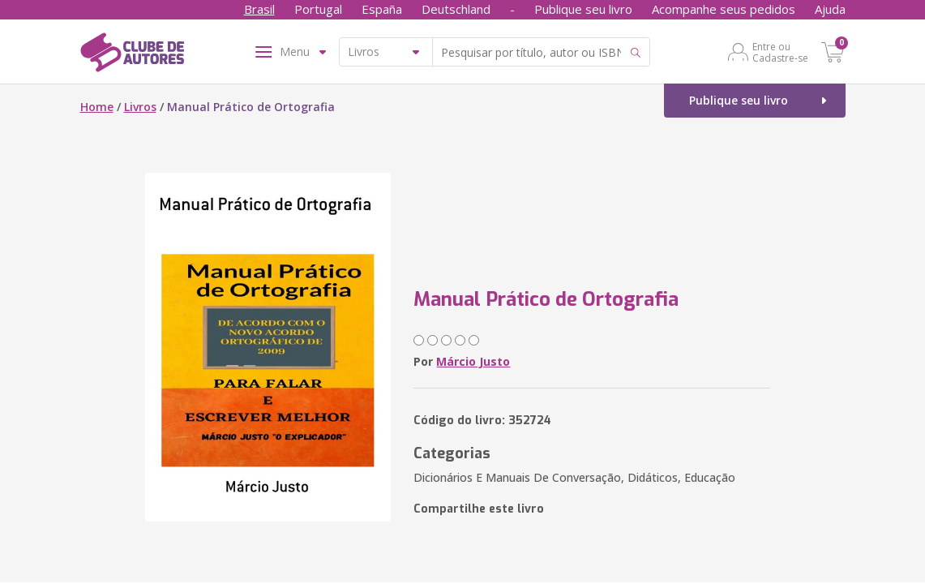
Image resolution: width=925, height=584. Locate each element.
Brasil (259, 9)
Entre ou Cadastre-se (780, 52)
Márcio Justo (473, 361)
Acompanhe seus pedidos (723, 9)
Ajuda (830, 9)
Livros (140, 106)
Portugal (318, 9)
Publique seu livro (583, 9)
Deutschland (456, 9)
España (382, 9)
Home (96, 106)
